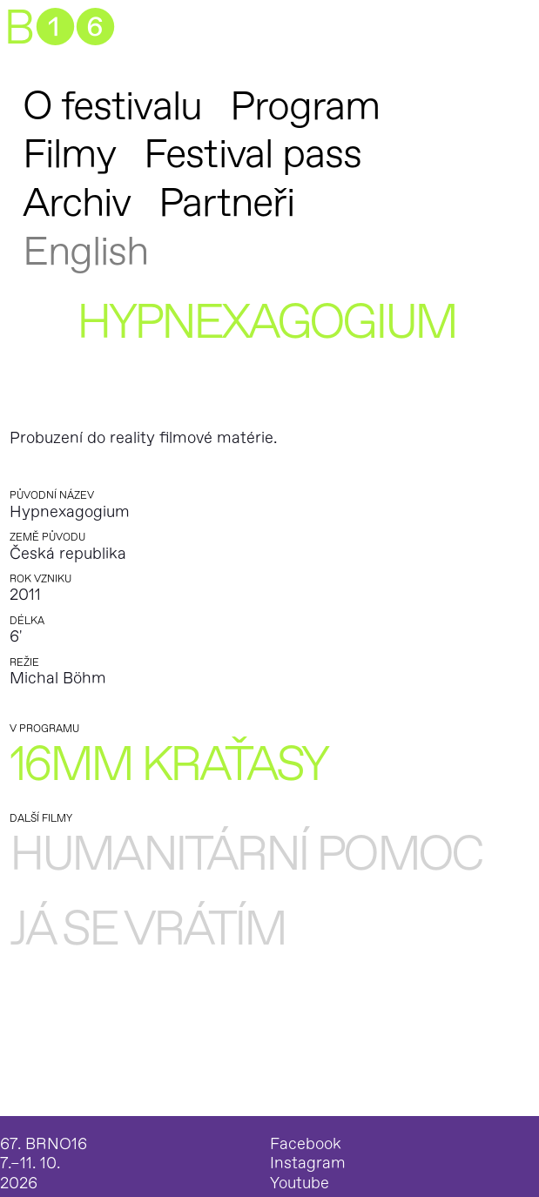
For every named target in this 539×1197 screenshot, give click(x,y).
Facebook (305, 1144)
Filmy (69, 154)
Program (305, 106)
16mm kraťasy (168, 766)
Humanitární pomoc (246, 855)
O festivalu (112, 106)
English (86, 252)
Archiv (77, 203)
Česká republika (68, 554)
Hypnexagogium (70, 512)
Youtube (299, 1184)
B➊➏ (58, 29)
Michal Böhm (58, 679)
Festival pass (252, 154)
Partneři (226, 203)
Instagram (308, 1163)
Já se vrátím (147, 930)
